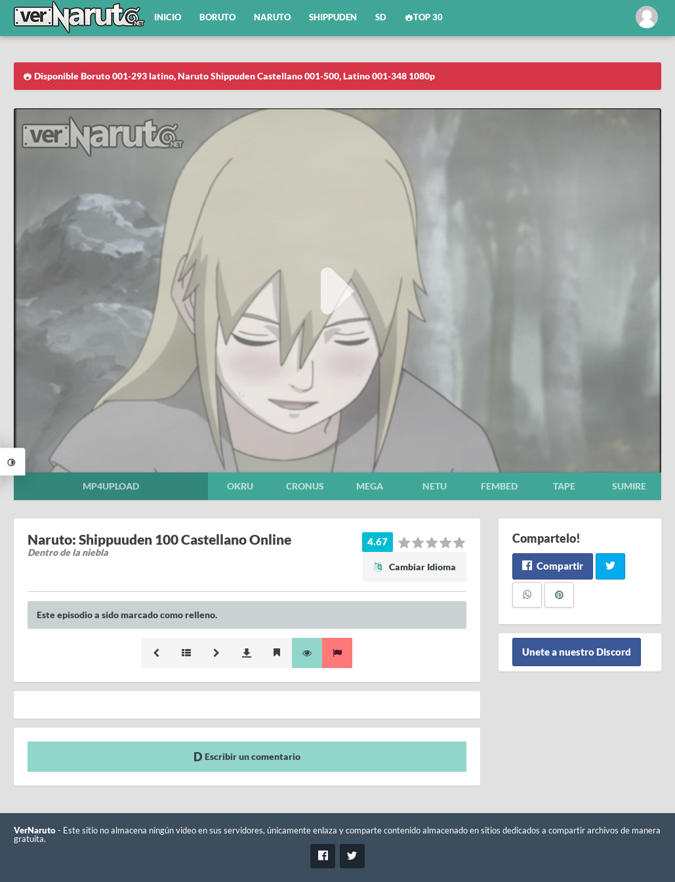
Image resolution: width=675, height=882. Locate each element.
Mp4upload (111, 486)
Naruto (272, 17)
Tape (564, 486)
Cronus (305, 486)
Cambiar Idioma (414, 566)
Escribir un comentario (247, 756)
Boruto (217, 17)
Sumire (629, 486)
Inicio (167, 17)
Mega (369, 486)
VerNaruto (35, 830)
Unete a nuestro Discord (576, 652)
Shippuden (333, 17)
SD (380, 17)
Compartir (552, 566)
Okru (240, 486)
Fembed (499, 486)
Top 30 (424, 17)
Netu (434, 486)
